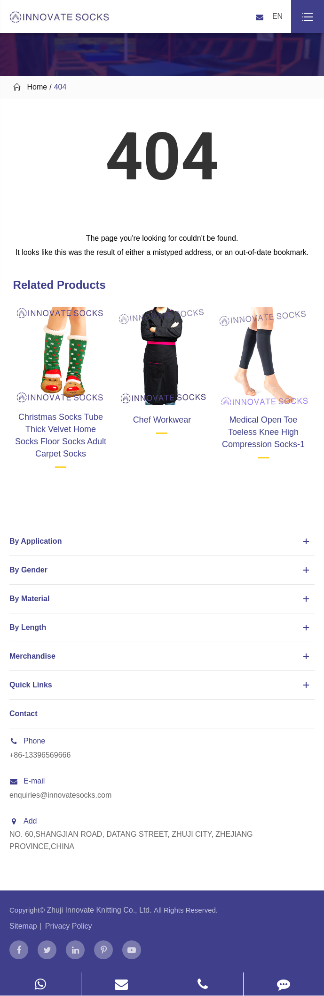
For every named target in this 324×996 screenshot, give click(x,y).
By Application (160, 541)
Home (37, 87)
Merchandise (160, 656)
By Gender (160, 570)
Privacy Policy (68, 926)
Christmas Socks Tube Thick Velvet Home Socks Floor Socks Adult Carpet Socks (60, 435)
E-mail (27, 781)
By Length (160, 627)
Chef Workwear (162, 420)
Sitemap (23, 926)
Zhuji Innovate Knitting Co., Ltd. (100, 910)
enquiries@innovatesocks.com (60, 795)
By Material (160, 598)
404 (60, 87)
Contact (23, 714)
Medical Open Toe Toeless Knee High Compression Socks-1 (263, 432)
